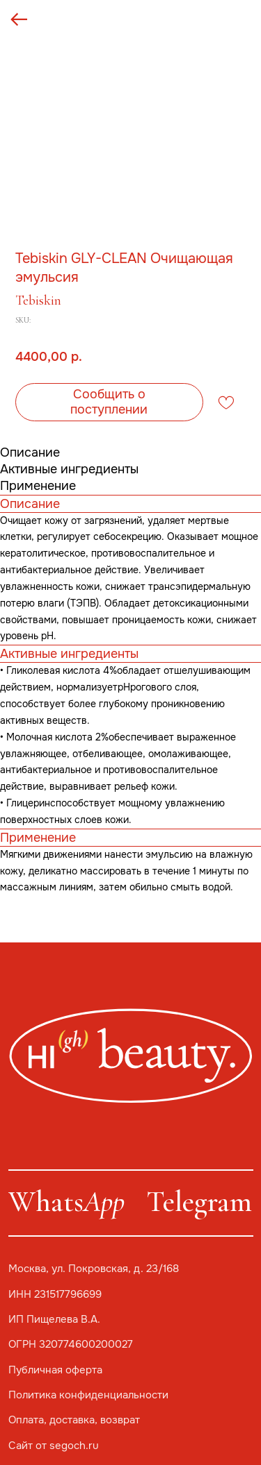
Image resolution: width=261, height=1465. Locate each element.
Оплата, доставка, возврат (74, 1420)
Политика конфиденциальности (88, 1395)
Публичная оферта (55, 1370)
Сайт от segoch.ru (53, 1446)
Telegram (199, 1201)
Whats (66, 1201)
